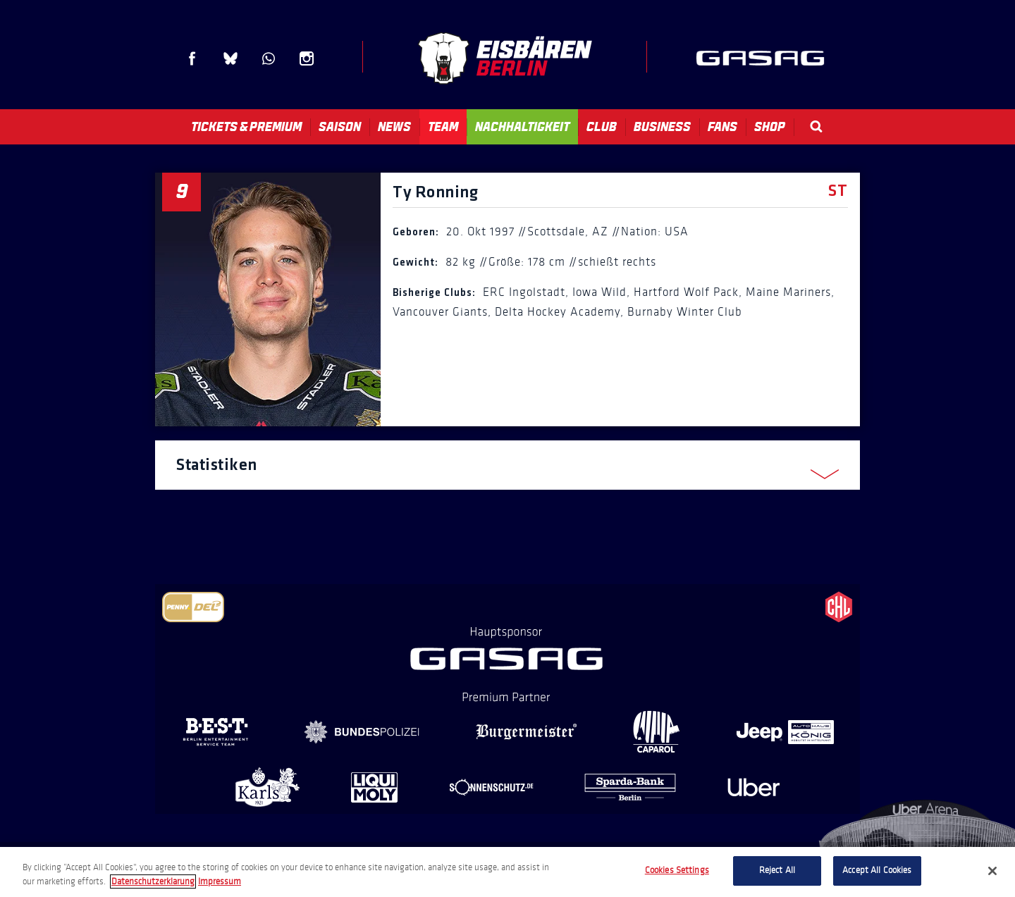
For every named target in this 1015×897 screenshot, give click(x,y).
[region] (507, 872)
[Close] (992, 870)
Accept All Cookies (876, 870)
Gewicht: (415, 263)
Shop (769, 127)
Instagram (307, 58)
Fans (722, 127)
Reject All (777, 870)
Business (662, 127)
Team (443, 127)
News (394, 127)
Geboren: (416, 232)
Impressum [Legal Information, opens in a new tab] (219, 881)
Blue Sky (230, 58)
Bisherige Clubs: (434, 293)
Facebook (192, 58)
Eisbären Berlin (505, 58)
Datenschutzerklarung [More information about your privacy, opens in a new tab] (153, 881)
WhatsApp (269, 58)
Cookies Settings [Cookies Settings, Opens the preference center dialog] (677, 870)
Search (816, 126)
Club (601, 127)
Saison (340, 127)
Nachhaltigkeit (522, 127)
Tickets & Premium (246, 127)
